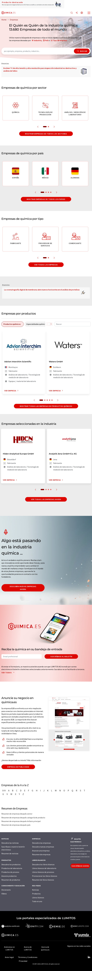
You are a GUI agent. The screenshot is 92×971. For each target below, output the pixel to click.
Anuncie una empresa (40, 850)
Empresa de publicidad (18, 767)
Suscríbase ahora (80, 866)
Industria (38, 40)
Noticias (35, 890)
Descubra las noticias (10, 843)
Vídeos (4, 893)
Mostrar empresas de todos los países (46, 199)
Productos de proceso (10, 872)
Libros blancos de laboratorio (44, 868)
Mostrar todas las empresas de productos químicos (46, 406)
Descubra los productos (11, 864)
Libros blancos (38, 897)
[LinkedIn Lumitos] (89, 957)
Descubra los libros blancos (43, 864)
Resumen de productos (10, 880)
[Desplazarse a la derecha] (51, 324)
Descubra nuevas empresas (43, 847)
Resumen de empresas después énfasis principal (21, 821)
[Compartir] (76, 13)
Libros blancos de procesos (43, 872)
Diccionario (6, 890)
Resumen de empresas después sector (16, 814)
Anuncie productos (9, 876)
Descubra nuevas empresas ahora (23, 587)
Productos (36, 893)
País (47, 40)
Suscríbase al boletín (61, 656)
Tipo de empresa (60, 40)
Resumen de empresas (41, 854)
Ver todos (8, 672)
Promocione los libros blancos (44, 876)
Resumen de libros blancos (43, 880)
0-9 (4, 790)
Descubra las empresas (41, 843)
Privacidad (23, 961)
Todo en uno (37, 901)
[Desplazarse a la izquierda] (47, 324)
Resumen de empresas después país (15, 825)
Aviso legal (9, 957)
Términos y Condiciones (27, 957)
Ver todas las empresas (46, 264)
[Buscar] (71, 13)
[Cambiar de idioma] (81, 13)
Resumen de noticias (9, 853)
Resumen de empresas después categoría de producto (23, 817)
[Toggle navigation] (89, 13)
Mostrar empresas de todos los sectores (46, 134)
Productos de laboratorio (11, 868)
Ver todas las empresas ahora (46, 499)
